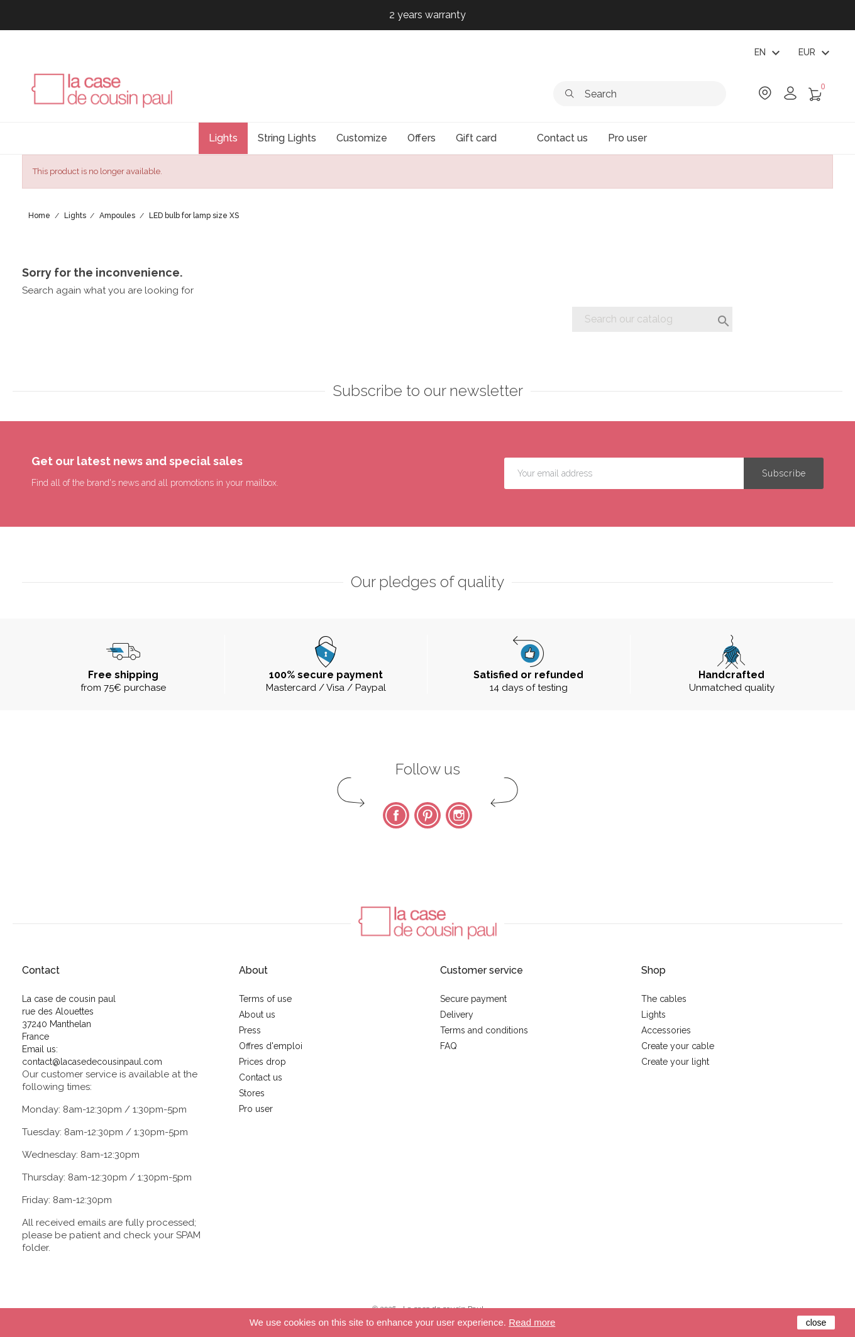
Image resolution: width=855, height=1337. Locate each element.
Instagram (459, 815)
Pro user (256, 1109)
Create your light (675, 1062)
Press (250, 1030)
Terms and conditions (484, 1030)
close (816, 1323)
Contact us (260, 1077)
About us (257, 1015)
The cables (664, 999)
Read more (532, 1322)
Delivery (456, 1015)
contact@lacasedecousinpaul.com (92, 1062)
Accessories (666, 1030)
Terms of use (265, 999)
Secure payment (473, 999)
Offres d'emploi (270, 1046)
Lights (653, 1015)
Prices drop (262, 1062)
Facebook (396, 815)
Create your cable (677, 1046)
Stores (252, 1093)
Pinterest (427, 815)
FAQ (448, 1046)
